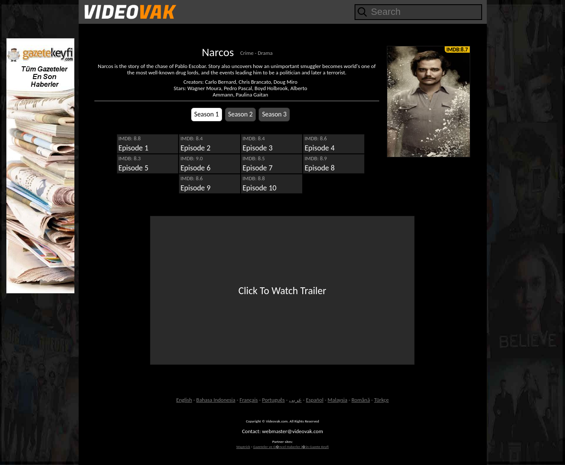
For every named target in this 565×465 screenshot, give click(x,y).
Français (248, 400)
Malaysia (337, 400)
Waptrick (243, 446)
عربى (295, 400)
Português (273, 400)
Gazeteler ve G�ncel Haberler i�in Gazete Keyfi (291, 446)
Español (315, 400)
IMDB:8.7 (457, 49)
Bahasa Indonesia (216, 400)
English (184, 400)
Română (361, 400)
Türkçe (381, 400)
